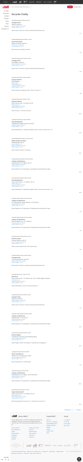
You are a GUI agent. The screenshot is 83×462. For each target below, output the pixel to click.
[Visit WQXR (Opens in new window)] (39, 2)
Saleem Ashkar (15, 183)
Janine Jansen (14, 280)
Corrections (52, 451)
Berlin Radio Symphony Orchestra (19, 396)
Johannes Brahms (17, 101)
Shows (7, 21)
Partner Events (15, 433)
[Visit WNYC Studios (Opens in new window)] (25, 2)
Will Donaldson (15, 83)
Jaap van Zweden (15, 144)
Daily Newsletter (16, 429)
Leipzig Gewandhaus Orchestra (18, 85)
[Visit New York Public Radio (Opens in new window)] (16, 445)
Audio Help (31, 435)
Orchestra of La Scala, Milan (18, 45)
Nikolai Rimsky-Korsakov (19, 141)
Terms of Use (30, 451)
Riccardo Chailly (15, 27)
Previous (67, 410)
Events (13, 431)
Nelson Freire (14, 104)
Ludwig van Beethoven (18, 161)
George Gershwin (17, 79)
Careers (48, 429)
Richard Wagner (16, 335)
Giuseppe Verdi (16, 22)
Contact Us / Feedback (52, 421)
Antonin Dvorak (16, 238)
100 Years (6, 18)
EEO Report (26, 453)
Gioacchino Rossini (17, 41)
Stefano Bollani (15, 84)
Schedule (6, 16)
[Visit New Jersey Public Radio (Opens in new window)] (67, 445)
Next (78, 410)
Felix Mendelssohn (17, 122)
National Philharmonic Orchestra (19, 26)
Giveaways (14, 437)
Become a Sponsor (51, 425)
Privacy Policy (37, 451)
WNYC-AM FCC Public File (35, 453)
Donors (48, 427)
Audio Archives (32, 433)
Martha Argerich (15, 395)
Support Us (5, 29)
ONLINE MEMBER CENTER (52, 423)
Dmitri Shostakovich (17, 354)
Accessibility (45, 451)
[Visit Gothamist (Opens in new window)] (20, 2)
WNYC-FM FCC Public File (17, 453)
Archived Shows (33, 431)
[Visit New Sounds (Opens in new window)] (48, 2)
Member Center (77, 7)
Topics (7, 23)
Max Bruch (15, 276)
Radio (7, 11)
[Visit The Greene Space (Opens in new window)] (54, 2)
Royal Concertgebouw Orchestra (19, 145)
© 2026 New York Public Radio (19, 451)
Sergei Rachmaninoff (18, 392)
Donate (70, 6)
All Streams (6, 13)
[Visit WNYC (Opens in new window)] (15, 2)
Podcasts (31, 429)
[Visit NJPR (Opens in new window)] (31, 2)
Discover (6, 26)
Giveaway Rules (59, 451)
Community (14, 435)
